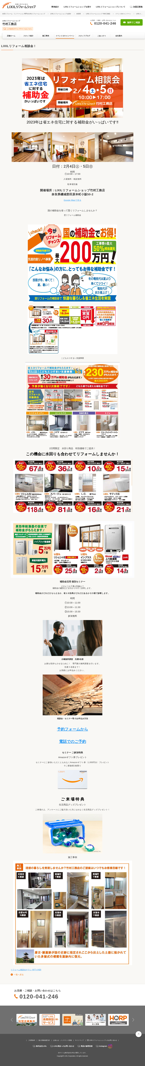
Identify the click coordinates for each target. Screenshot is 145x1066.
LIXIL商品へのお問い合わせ (63, 1046)
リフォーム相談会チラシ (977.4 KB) (26, 970)
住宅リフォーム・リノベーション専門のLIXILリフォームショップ (24, 14)
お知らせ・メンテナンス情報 (62, 1040)
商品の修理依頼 (86, 1046)
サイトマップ (79, 1040)
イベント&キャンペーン (123, 14)
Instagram (105, 1046)
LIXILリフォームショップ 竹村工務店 (98, 14)
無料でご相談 (133, 22)
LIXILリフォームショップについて (110, 7)
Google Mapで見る (72, 200)
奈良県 (78, 14)
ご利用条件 (31, 1040)
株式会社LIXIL (41, 1046)
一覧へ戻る (19, 975)
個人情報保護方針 (44, 1040)
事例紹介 (55, 7)
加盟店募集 (138, 7)
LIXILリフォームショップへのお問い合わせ (103, 1040)
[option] (26, 1019)
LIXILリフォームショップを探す (77, 7)
